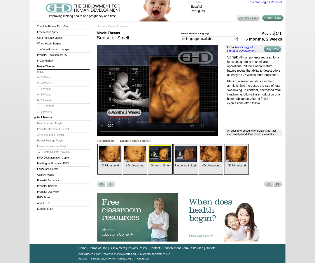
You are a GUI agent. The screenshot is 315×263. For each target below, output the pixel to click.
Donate (211, 248)
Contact (154, 248)
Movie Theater (46, 66)
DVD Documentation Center (53, 157)
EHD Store (43, 197)
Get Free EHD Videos (50, 37)
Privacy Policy (137, 248)
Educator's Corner (47, 169)
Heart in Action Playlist (50, 123)
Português (198, 11)
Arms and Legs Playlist (50, 134)
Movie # (267, 33)
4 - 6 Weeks (44, 88)
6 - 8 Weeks (44, 94)
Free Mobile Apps (47, 32)
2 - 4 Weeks (44, 83)
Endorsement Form (176, 248)
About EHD (43, 203)
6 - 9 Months (44, 117)
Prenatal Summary (48, 180)
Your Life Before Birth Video (53, 26)
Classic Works (45, 174)
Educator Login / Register (265, 2)
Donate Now (272, 17)
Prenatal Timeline (47, 186)
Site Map (197, 248)
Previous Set (101, 184)
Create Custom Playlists (56, 152)
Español (196, 6)
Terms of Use (98, 248)
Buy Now (272, 49)
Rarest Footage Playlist (50, 140)
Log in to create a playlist (135, 140)
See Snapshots (105, 140)
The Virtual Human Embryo (53, 49)
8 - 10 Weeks (44, 100)
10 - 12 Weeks (45, 106)
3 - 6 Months (44, 111)
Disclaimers (117, 248)
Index (40, 71)
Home (101, 26)
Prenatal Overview (48, 191)
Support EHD (45, 208)
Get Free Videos (248, 17)
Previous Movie (111, 184)
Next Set (278, 184)
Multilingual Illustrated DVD (53, 163)
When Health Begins (49, 43)
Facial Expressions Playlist (52, 146)
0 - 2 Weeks (44, 77)
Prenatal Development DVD (53, 54)
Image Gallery (45, 60)
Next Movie (268, 184)
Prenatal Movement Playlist (53, 129)
